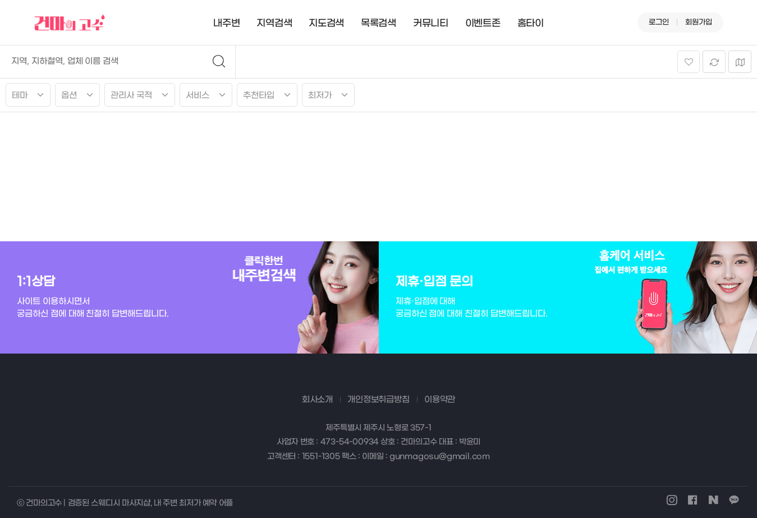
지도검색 (326, 23)
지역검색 (274, 23)
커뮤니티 (430, 23)
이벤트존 (483, 23)
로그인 (659, 22)
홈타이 (530, 23)
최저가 (320, 95)
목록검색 (378, 23)
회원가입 (698, 22)
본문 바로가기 (0, 0)
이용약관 (439, 400)
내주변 (226, 23)
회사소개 (317, 400)
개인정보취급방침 (378, 400)
